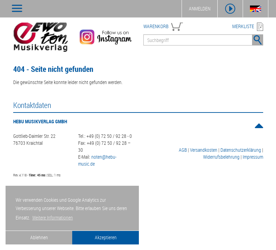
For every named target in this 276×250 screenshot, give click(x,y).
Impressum (253, 156)
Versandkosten (203, 150)
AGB (183, 150)
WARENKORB (155, 26)
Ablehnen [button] (39, 237)
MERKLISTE (243, 26)
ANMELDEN (199, 8)
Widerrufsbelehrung (221, 156)
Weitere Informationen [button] (52, 217)
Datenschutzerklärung (240, 150)
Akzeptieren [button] (106, 237)
